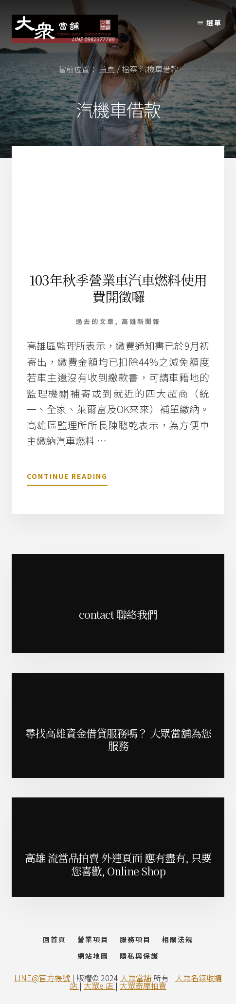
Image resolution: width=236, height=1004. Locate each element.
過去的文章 (95, 321)
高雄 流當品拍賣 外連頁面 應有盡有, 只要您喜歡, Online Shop (118, 864)
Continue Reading (67, 478)
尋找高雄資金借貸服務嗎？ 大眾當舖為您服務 (118, 739)
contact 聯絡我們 (118, 614)
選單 (214, 22)
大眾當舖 (135, 978)
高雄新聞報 (141, 321)
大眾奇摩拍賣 (143, 985)
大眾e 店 (99, 985)
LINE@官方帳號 (42, 978)
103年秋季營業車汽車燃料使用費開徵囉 (118, 288)
